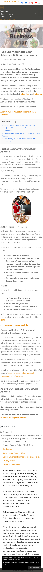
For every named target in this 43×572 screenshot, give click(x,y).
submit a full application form (13, 417)
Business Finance (10, 432)
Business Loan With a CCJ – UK (15, 442)
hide (13, 122)
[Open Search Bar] (34, 13)
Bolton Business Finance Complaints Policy (21, 457)
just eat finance (9, 435)
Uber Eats (25, 94)
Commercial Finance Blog (14, 453)
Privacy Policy (8, 460)
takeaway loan (6, 438)
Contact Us (7, 449)
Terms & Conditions (11, 464)
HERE (2, 320)
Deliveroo (37, 94)
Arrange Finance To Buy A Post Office (18, 445)
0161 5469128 (13, 1)
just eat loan (21, 435)
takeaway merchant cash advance (27, 438)
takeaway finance (34, 435)
